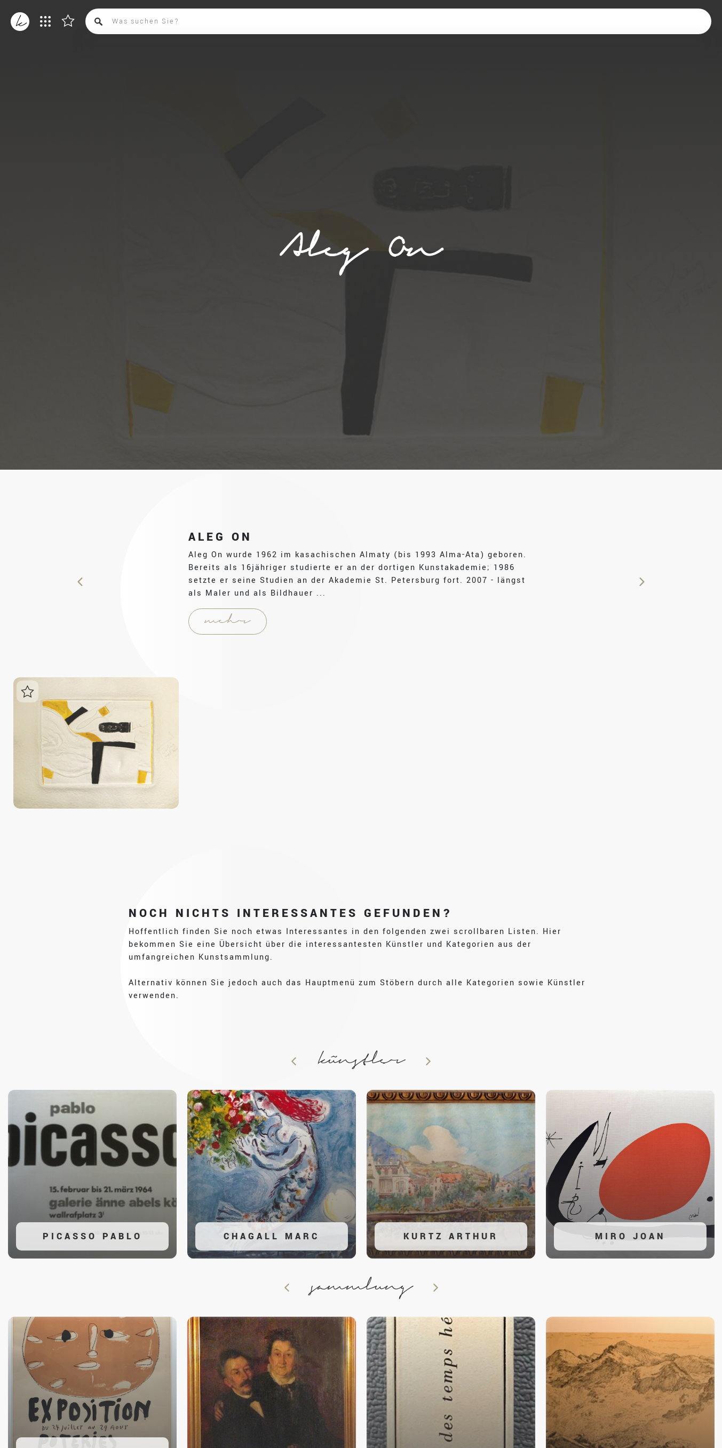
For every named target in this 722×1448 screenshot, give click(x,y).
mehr (227, 621)
